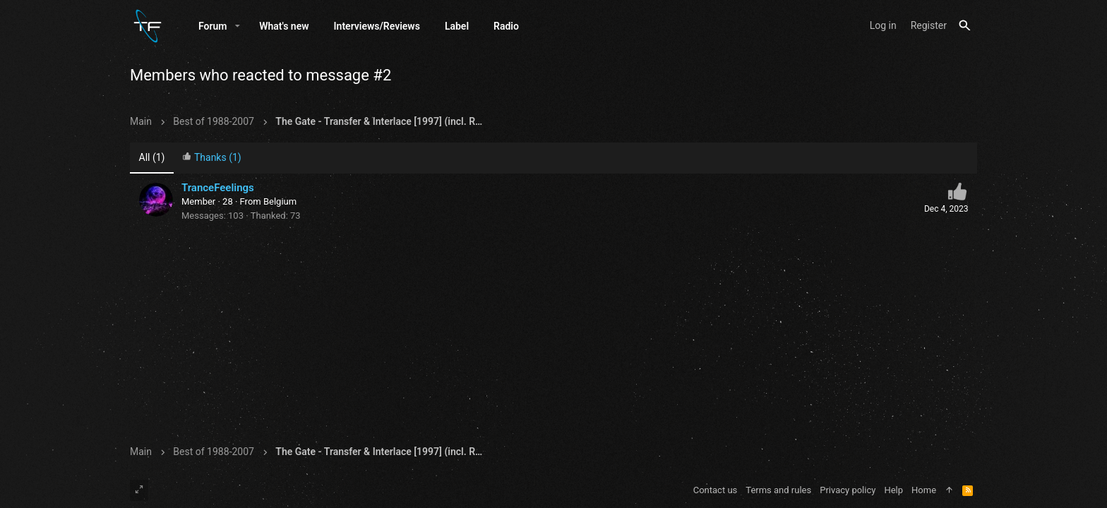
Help (893, 490)
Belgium (280, 201)
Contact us (715, 490)
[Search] (964, 25)
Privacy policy (847, 490)
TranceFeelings (217, 187)
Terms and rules (778, 490)
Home (923, 490)
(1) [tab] (152, 157)
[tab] (212, 158)
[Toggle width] (139, 490)
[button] (237, 26)
